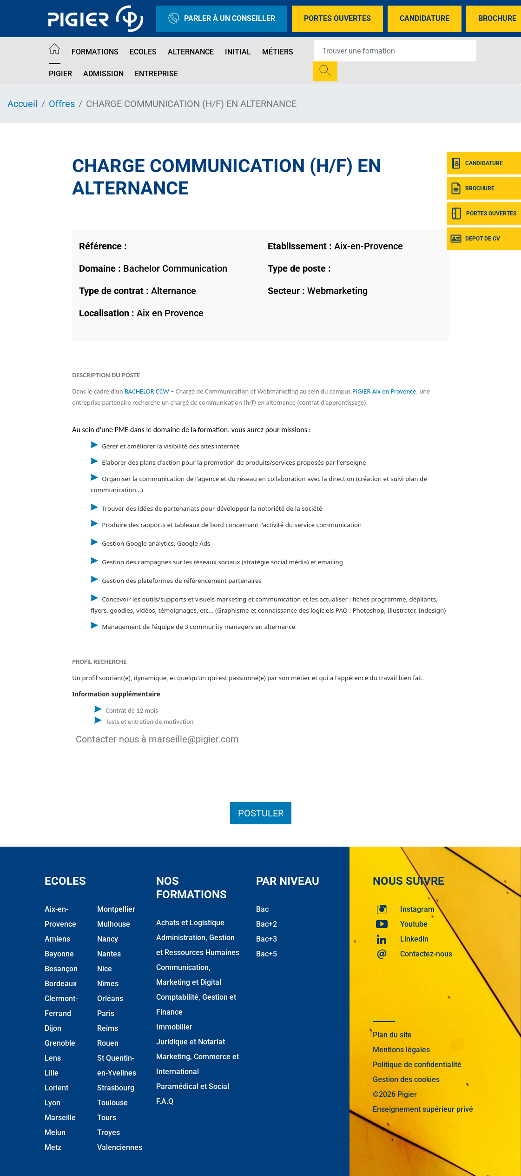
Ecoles (143, 51)
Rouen (108, 1043)
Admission (103, 73)
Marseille (60, 1117)
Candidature (424, 18)
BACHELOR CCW (147, 391)
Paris (105, 1013)
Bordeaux (61, 983)
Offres (62, 103)
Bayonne (59, 953)
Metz (53, 1147)
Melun (55, 1132)
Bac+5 (266, 953)
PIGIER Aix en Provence (383, 391)
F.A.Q (164, 1101)
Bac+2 (266, 924)
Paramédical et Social (192, 1086)
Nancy (107, 939)
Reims (107, 1028)
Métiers (277, 51)
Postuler (261, 813)
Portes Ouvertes (337, 18)
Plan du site (392, 1034)
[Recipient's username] (395, 50)
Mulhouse (113, 924)
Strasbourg (115, 1087)
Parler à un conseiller (221, 19)
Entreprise (156, 73)
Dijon (53, 1028)
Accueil (22, 103)
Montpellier (116, 909)
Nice (104, 968)
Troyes (108, 1132)
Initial (238, 51)
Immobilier (174, 1026)
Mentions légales (401, 1049)
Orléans (110, 998)
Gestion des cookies (406, 1079)
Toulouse (112, 1102)
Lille (52, 1073)
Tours (106, 1117)
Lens (53, 1058)
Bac (262, 909)
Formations (95, 51)
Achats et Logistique (190, 922)
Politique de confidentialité (417, 1064)
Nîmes (108, 983)
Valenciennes (119, 1147)
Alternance (191, 51)
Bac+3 (266, 939)
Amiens (57, 939)
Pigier (60, 73)
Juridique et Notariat (190, 1041)
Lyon (52, 1102)
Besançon (61, 968)
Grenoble (60, 1043)
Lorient (56, 1087)
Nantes (109, 953)
